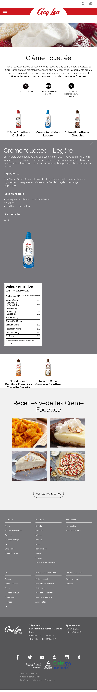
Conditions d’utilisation (28, 676)
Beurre (7, 528)
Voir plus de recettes (48, 496)
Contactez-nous (74, 575)
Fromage (8, 538)
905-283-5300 (72, 631)
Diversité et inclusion (43, 600)
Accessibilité (40, 604)
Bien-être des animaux (44, 586)
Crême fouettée (11, 586)
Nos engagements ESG (46, 575)
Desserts (39, 542)
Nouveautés (71, 528)
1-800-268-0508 (73, 634)
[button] (83, 4)
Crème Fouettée (11, 556)
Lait (6, 547)
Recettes (39, 522)
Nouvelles (71, 522)
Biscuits (38, 528)
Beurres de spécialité (13, 533)
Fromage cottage (12, 542)
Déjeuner (39, 538)
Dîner (37, 547)
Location (69, 586)
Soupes (38, 560)
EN (91, 3)
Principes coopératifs (44, 595)
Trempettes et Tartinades (45, 565)
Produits (9, 522)
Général (8, 581)
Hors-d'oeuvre (41, 551)
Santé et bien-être (73, 533)
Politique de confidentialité (30, 679)
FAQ (6, 575)
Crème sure (9, 551)
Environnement (41, 581)
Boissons (39, 533)
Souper (38, 556)
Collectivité (40, 591)
